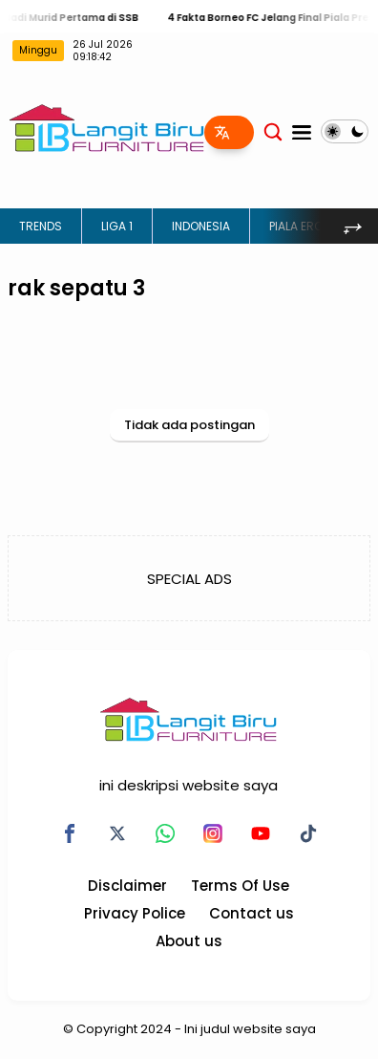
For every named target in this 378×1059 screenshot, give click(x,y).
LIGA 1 (117, 226)
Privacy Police (134, 913)
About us (189, 941)
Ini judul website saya (250, 1029)
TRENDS (40, 226)
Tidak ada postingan (189, 425)
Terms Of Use (240, 885)
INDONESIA (201, 226)
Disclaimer (127, 885)
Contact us (251, 913)
